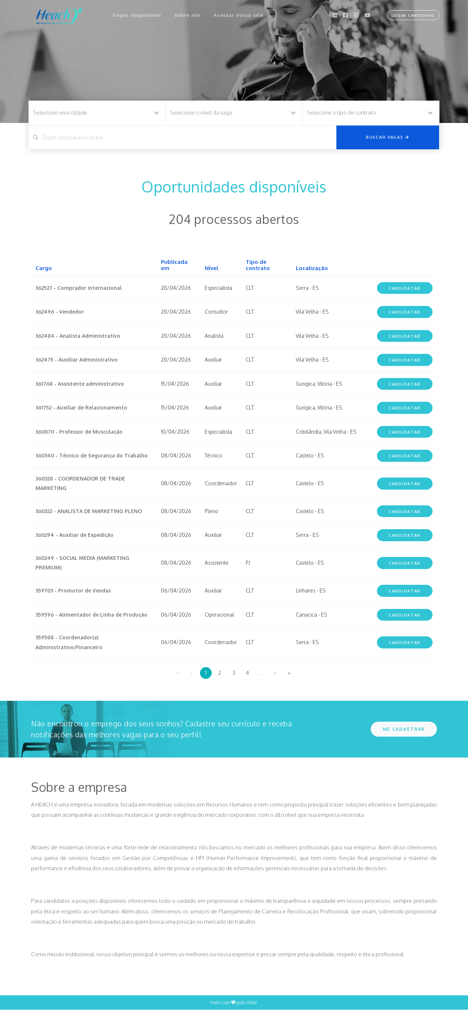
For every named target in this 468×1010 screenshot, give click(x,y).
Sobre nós (187, 14)
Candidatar (405, 288)
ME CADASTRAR (404, 729)
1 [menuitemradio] (206, 672)
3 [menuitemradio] (233, 672)
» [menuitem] (289, 672)
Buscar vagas (388, 136)
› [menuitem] (275, 672)
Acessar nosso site (239, 14)
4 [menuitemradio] (247, 672)
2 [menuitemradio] (219, 672)
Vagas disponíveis (137, 14)
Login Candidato (412, 14)
